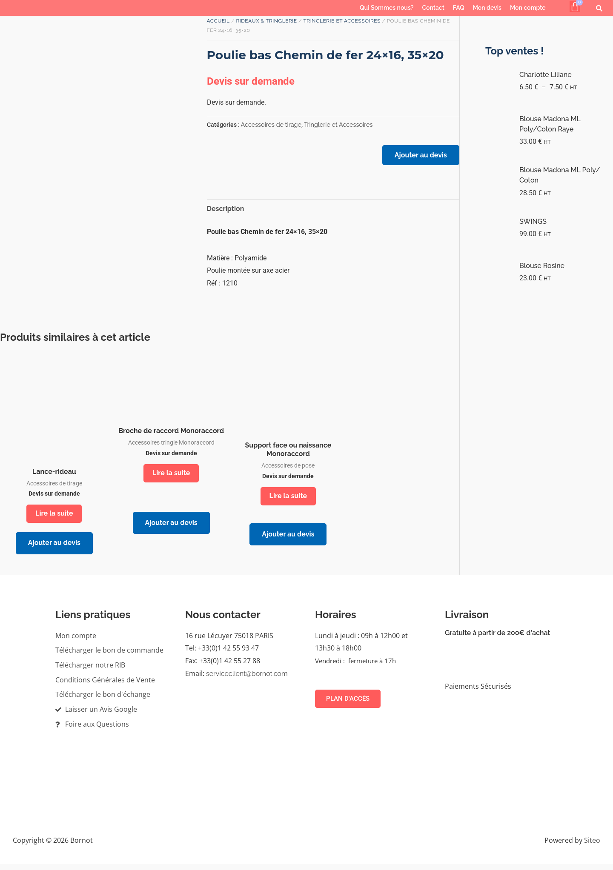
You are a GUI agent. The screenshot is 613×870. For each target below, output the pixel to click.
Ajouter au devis (419, 157)
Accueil (218, 21)
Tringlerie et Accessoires (341, 21)
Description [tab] (225, 211)
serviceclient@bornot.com (247, 680)
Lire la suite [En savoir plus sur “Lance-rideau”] (54, 516)
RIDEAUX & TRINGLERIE (266, 21)
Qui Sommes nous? (386, 7)
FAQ (458, 7)
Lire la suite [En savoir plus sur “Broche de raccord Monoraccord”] (171, 476)
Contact (433, 7)
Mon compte (528, 7)
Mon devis (487, 7)
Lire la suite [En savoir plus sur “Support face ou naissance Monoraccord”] (288, 499)
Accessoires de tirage (271, 124)
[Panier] (575, 6)
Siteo (592, 846)
